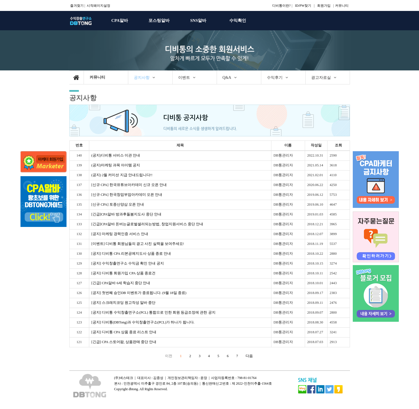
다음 (249, 356)
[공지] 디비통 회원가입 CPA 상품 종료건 (123, 273)
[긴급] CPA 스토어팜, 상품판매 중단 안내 (124, 342)
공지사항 (83, 97)
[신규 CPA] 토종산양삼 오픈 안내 (117, 204)
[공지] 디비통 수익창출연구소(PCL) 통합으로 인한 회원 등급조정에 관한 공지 (153, 312)
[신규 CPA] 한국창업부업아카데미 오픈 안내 (126, 195)
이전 (168, 356)
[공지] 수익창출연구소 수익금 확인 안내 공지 (127, 263)
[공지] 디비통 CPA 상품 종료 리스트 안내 (124, 332)
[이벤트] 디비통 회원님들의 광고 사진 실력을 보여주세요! (137, 244)
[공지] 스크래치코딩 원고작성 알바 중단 (123, 303)
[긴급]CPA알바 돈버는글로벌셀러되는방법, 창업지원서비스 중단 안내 (147, 224)
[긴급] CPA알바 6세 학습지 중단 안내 (120, 283)
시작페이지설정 (98, 6)
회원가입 (324, 6)
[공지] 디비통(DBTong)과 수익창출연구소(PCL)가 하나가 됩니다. (142, 322)
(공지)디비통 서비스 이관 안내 (115, 155)
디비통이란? (281, 6)
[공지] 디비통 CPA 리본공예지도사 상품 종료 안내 (131, 254)
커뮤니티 (342, 6)
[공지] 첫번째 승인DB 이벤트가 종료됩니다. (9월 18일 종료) (138, 293)
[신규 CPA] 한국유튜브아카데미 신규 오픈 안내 (129, 185)
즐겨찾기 (77, 6)
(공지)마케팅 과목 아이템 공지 (115, 165)
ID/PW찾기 (303, 6)
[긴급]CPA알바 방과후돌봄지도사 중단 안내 (126, 214)
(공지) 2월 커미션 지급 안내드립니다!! (122, 175)
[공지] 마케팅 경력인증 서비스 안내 (119, 234)
